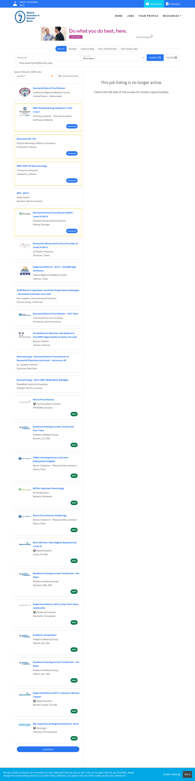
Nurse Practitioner (43, 399)
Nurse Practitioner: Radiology (50, 515)
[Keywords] (48, 57)
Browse (73, 48)
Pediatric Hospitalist (45, 634)
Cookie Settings (171, 774)
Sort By (20, 76)
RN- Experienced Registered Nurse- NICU (56, 723)
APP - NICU (23, 193)
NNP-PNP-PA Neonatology (32, 165)
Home (119, 16)
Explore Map (87, 48)
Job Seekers (154, 4)
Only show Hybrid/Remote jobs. (36, 62)
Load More (48, 749)
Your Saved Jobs (129, 48)
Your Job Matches (107, 48)
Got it (187, 774)
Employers (173, 4)
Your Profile (148, 16)
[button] (172, 57)
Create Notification (69, 76)
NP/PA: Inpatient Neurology (48, 488)
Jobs (130, 16)
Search (60, 48)
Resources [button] (171, 16)
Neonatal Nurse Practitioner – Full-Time (55, 313)
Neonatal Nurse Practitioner (49, 88)
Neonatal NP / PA (26, 138)
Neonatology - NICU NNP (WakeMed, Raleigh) (42, 379)
